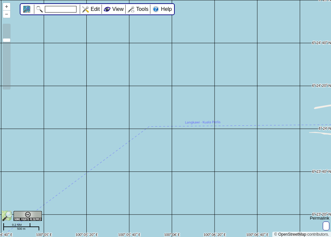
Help (166, 9)
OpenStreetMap (292, 234)
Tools (142, 9)
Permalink (319, 218)
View (118, 9)
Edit (95, 9)
